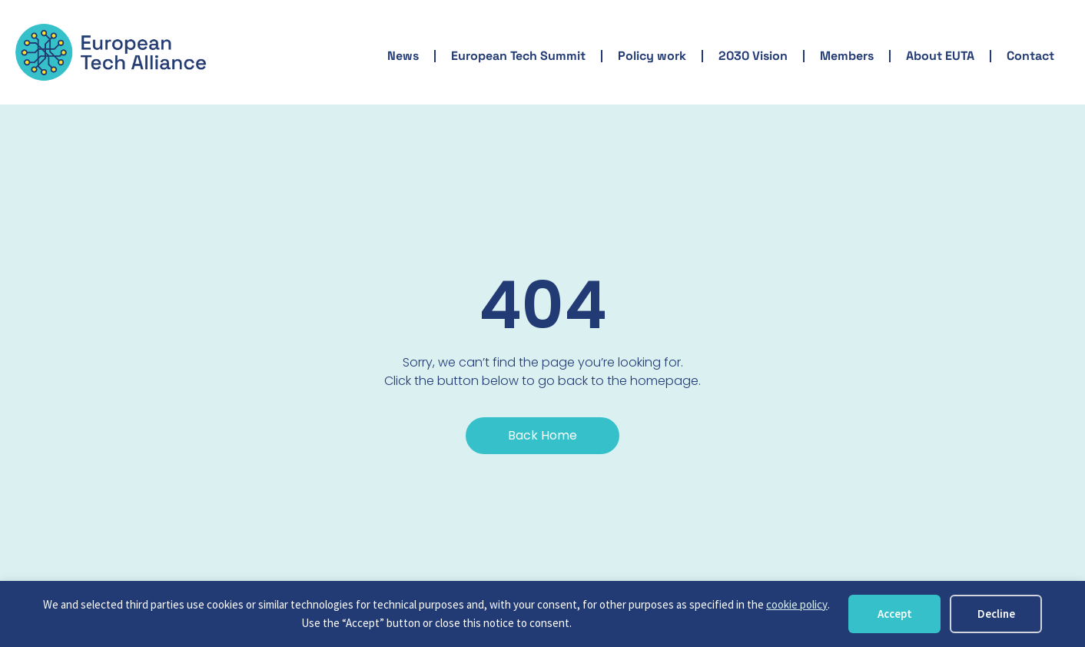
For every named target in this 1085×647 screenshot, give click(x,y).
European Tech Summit (518, 56)
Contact (1030, 56)
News (403, 56)
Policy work (652, 56)
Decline (996, 613)
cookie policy (797, 604)
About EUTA (940, 56)
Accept (895, 613)
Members (847, 56)
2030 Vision (753, 56)
